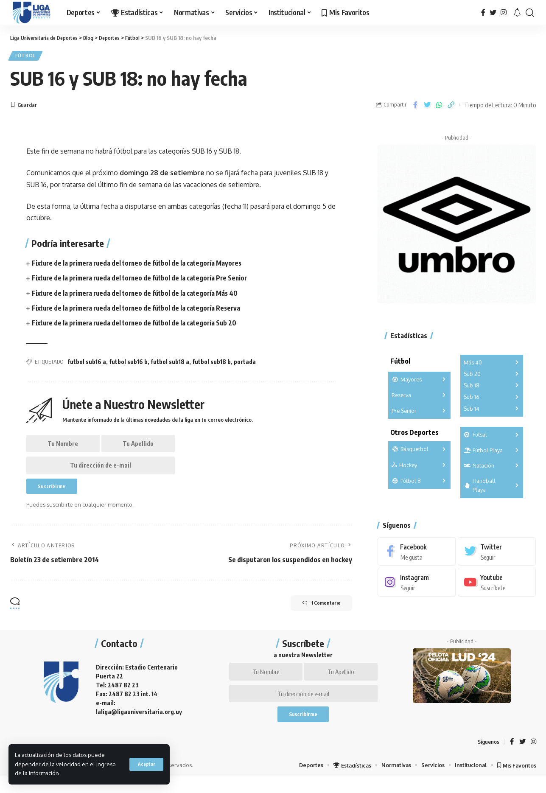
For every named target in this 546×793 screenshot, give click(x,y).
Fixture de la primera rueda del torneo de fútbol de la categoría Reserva (140, 310)
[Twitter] (492, 12)
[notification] (517, 12)
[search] (530, 13)
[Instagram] (503, 12)
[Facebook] (483, 12)
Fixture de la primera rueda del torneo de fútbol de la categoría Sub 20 (138, 325)
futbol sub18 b (211, 363)
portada (245, 363)
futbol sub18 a (170, 363)
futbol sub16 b (128, 363)
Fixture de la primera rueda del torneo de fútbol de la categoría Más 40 (138, 295)
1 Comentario (315, 612)
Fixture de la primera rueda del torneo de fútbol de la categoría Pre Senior (143, 280)
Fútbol (27, 56)
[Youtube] (497, 578)
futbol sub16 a (86, 363)
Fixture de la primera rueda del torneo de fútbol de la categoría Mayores (140, 265)
